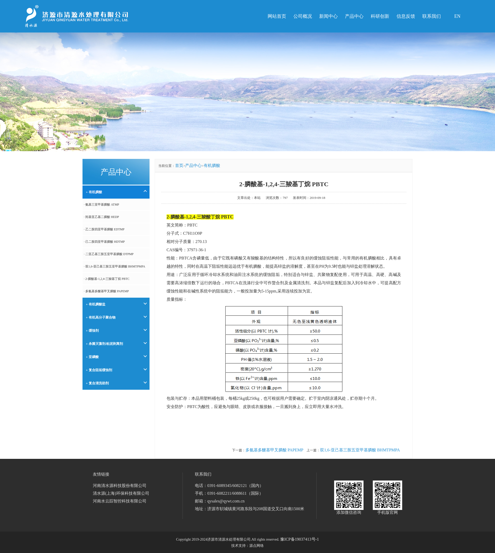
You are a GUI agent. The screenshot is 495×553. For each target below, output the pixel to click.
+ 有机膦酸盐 (95, 304)
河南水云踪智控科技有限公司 (119, 501)
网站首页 (277, 16)
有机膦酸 (212, 165)
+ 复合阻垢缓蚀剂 (99, 370)
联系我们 (431, 16)
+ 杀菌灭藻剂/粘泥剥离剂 (104, 344)
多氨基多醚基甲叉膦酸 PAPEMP (274, 450)
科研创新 (380, 16)
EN (457, 16)
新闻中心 (328, 16)
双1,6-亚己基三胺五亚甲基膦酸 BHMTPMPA (360, 450)
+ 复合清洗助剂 (97, 383)
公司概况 (302, 16)
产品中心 (354, 16)
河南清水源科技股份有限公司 (119, 485)
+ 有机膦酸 (94, 192)
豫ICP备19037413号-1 (299, 539)
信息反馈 (406, 16)
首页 (179, 165)
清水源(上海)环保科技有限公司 (121, 493)
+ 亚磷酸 (92, 357)
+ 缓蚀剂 (92, 330)
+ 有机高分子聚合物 (101, 317)
